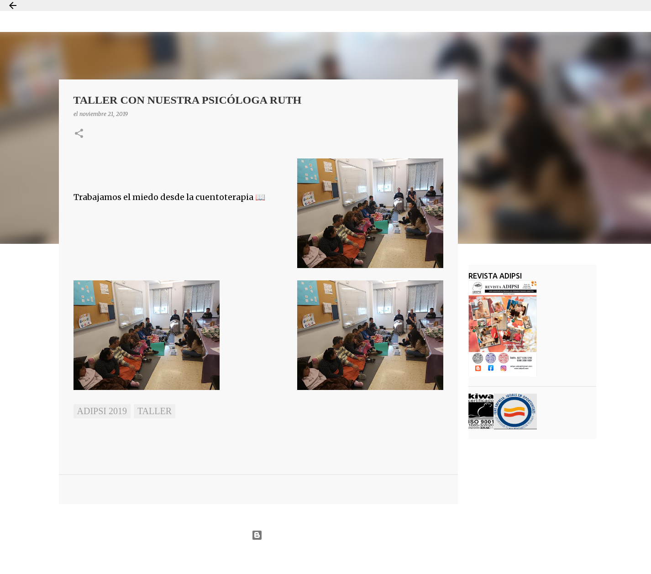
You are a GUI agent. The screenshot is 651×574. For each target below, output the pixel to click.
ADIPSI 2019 (102, 411)
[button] (79, 134)
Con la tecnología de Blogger (325, 535)
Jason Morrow (358, 557)
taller (154, 411)
